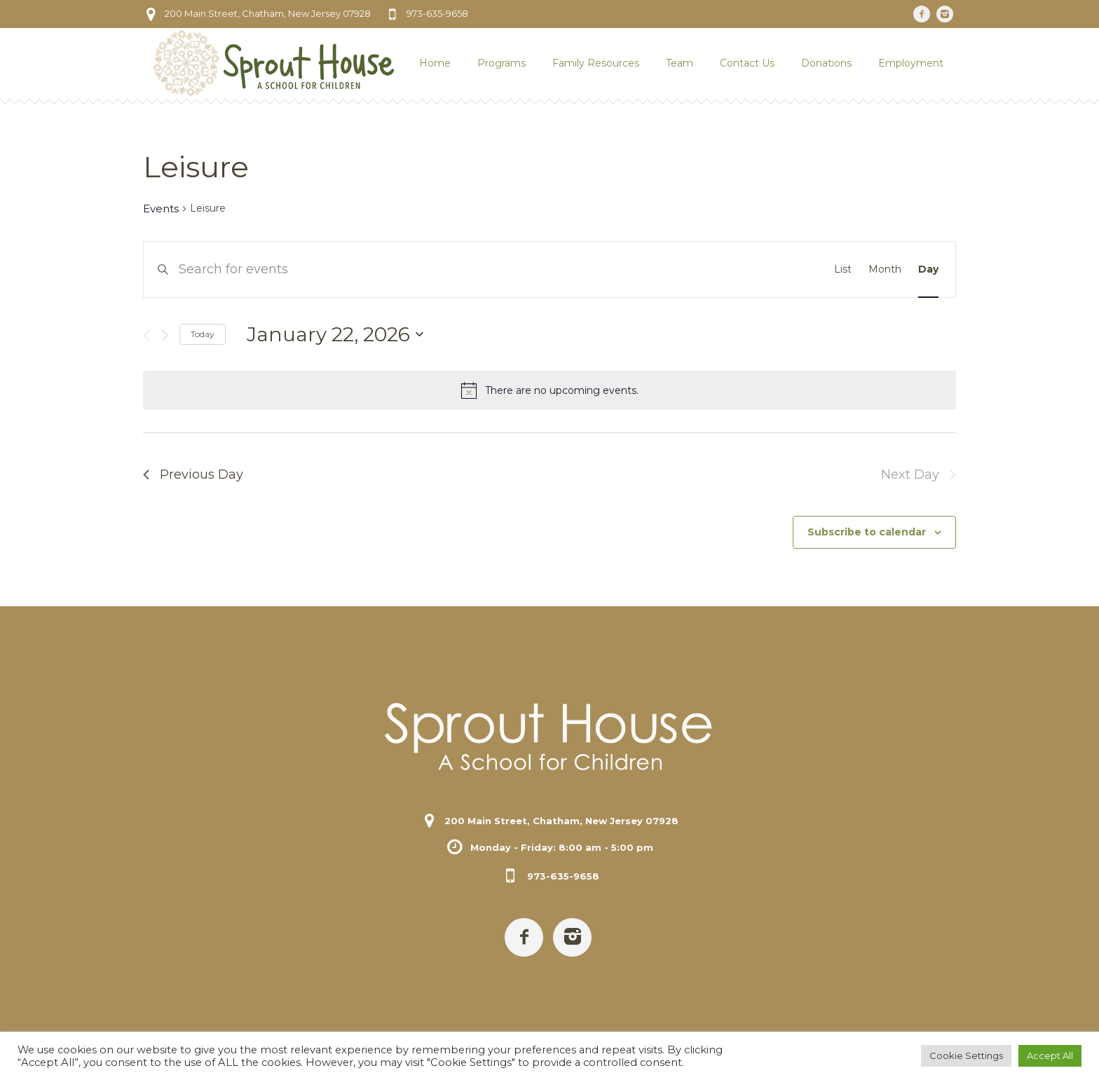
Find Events (765, 269)
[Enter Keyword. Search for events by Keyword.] (446, 269)
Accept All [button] (1050, 1055)
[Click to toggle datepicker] (335, 334)
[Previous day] (147, 335)
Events (161, 208)
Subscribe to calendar (866, 532)
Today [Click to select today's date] (202, 334)
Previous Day (193, 474)
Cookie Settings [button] (966, 1055)
